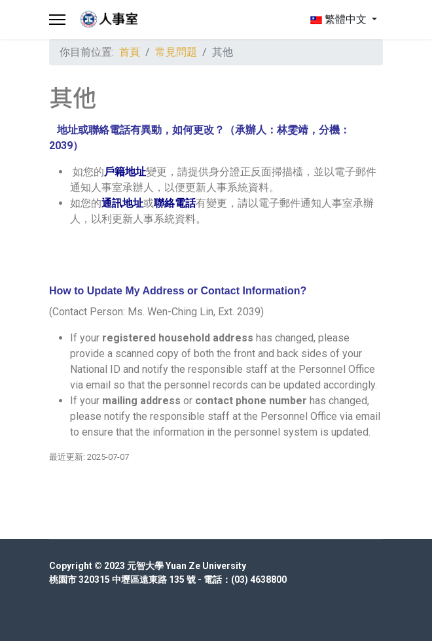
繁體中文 (338, 19)
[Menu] (57, 19)
